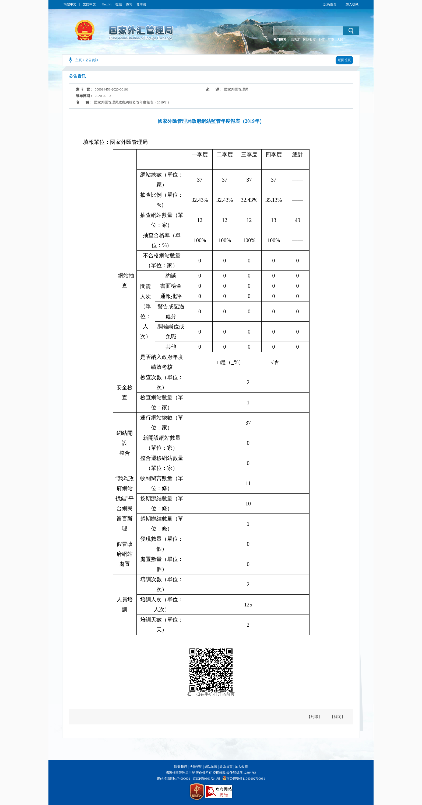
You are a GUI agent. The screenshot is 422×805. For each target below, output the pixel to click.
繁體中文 (89, 4)
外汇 (322, 39)
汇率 (331, 39)
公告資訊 (91, 60)
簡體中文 (70, 4)
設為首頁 (329, 4)
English (107, 4)
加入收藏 (352, 4)
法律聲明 (195, 767)
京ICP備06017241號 (206, 778)
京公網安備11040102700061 (245, 778)
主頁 (78, 60)
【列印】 (314, 717)
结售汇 (295, 39)
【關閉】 (337, 717)
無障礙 (141, 4)
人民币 (342, 39)
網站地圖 (211, 767)
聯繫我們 (180, 767)
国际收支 (309, 39)
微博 (129, 4)
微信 (119, 4)
